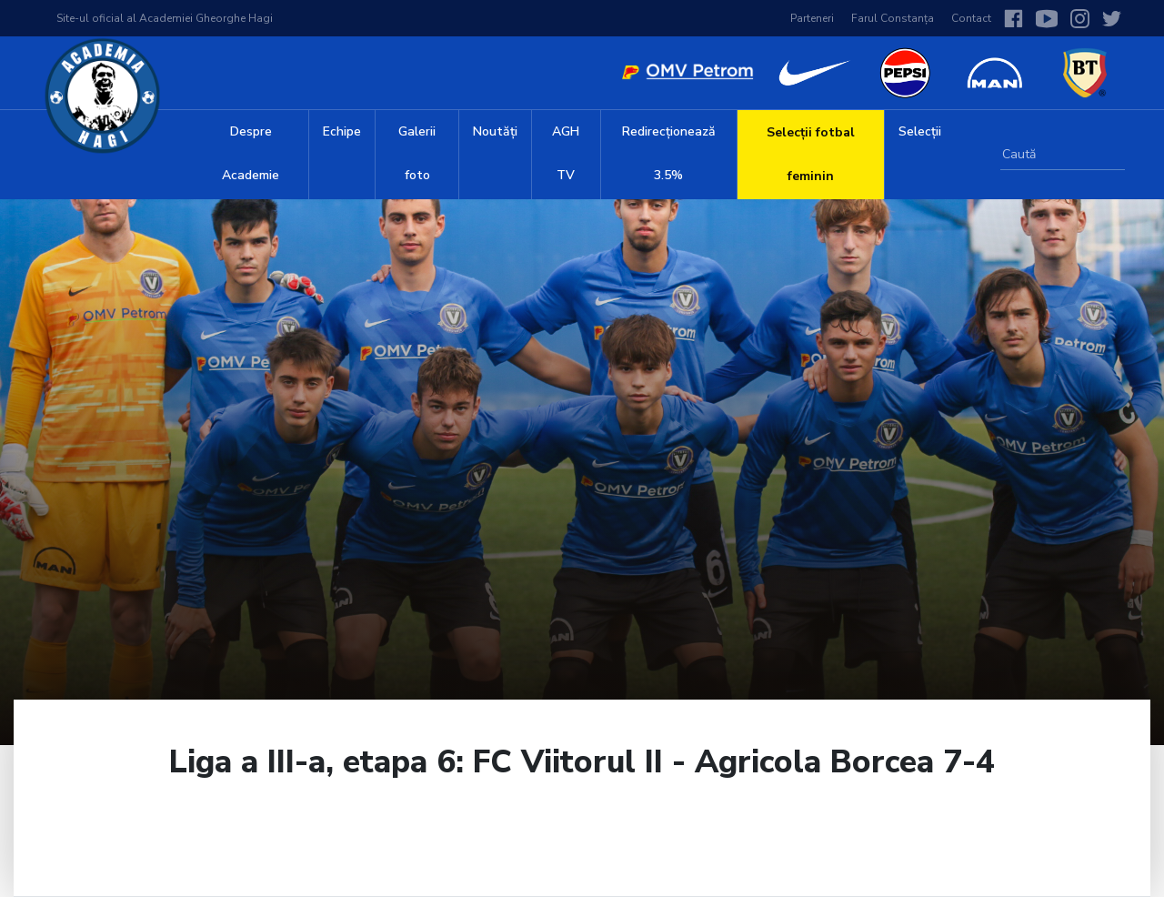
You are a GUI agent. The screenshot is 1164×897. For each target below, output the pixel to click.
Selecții (919, 131)
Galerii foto (417, 153)
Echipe (342, 131)
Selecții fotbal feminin (811, 154)
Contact (971, 18)
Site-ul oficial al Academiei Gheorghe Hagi (164, 18)
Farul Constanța (892, 18)
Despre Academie (250, 153)
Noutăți (495, 131)
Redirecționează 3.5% (669, 153)
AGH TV (565, 153)
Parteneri (812, 18)
